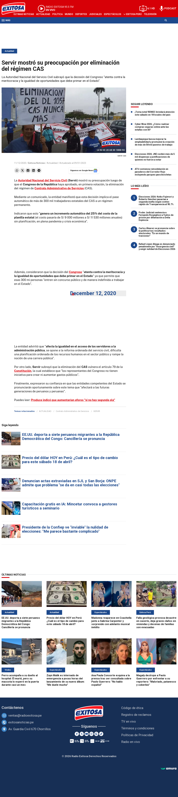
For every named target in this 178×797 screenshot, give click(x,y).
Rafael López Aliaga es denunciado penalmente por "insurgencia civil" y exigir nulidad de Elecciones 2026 (157, 246)
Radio (17, 26)
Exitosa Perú (134, 14)
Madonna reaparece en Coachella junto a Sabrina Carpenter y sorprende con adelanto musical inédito (111, 622)
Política (57, 14)
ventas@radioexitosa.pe (25, 715)
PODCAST (170, 8)
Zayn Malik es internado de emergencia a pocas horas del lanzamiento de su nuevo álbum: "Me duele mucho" (66, 680)
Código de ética (132, 708)
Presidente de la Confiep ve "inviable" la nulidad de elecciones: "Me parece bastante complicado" (65, 529)
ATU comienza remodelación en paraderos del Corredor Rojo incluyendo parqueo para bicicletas (153, 172)
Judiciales (95, 14)
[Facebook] (77, 734)
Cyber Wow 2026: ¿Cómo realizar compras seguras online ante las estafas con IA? (152, 127)
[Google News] (96, 734)
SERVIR (96, 411)
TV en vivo (128, 721)
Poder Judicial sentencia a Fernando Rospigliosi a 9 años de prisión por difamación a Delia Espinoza (156, 216)
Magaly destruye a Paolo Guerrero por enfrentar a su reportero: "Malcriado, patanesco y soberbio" (156, 680)
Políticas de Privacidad (137, 735)
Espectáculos (112, 14)
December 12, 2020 (93, 293)
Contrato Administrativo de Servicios (72, 411)
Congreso (75, 272)
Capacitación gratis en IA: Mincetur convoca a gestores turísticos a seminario (69, 506)
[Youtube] (86, 734)
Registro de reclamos (136, 715)
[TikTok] (101, 734)
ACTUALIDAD (45, 411)
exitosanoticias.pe (21, 722)
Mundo (69, 14)
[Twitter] (82, 734)
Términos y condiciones (137, 728)
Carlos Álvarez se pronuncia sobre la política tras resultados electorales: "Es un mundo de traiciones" (157, 232)
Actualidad (43, 14)
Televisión (150, 14)
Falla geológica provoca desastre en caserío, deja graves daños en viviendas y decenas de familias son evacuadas (156, 622)
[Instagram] (91, 734)
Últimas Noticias (24, 14)
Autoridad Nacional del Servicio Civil (42, 180)
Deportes (81, 14)
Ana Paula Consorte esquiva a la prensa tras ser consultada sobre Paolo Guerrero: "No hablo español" (111, 680)
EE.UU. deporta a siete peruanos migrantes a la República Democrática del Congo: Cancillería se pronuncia (71, 436)
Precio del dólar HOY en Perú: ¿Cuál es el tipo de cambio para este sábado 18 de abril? (70, 460)
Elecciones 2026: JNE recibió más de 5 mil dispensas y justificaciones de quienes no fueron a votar (155, 157)
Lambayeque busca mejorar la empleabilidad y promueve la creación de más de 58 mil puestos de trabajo (154, 142)
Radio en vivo (130, 742)
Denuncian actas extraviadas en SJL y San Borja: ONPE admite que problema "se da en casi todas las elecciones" (71, 483)
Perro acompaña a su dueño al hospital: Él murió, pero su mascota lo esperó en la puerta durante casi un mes (20, 680)
